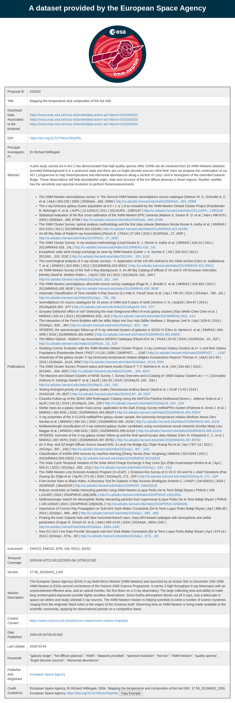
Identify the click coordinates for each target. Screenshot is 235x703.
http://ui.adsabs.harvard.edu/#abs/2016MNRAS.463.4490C (139, 334)
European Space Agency (47, 674)
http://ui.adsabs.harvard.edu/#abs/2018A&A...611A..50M (123, 362)
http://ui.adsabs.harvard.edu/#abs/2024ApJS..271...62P (179, 476)
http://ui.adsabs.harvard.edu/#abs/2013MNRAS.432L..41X (153, 316)
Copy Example (131, 693)
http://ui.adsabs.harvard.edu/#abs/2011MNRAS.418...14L (115, 247)
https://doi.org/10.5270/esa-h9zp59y (55, 138)
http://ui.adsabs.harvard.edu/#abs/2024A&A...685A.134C (79, 527)
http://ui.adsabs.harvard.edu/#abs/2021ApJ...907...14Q (110, 449)
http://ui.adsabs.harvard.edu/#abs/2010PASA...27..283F (78, 238)
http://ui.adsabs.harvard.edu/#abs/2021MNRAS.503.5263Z (118, 458)
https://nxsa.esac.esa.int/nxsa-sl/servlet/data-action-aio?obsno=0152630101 (84, 115)
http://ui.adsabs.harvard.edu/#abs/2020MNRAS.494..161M (177, 421)
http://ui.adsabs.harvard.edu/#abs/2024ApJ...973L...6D (120, 536)
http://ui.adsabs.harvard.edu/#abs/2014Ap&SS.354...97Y (114, 307)
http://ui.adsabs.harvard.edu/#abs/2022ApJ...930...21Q (132, 467)
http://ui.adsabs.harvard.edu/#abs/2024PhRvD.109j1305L (140, 495)
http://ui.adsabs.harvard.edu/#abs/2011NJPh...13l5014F (183, 210)
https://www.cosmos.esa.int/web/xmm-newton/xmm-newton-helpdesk (79, 620)
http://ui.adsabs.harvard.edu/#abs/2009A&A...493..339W (156, 201)
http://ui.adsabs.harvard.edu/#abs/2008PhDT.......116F (186, 353)
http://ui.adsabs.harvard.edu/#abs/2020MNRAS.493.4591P (159, 412)
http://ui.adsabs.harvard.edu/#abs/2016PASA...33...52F (78, 343)
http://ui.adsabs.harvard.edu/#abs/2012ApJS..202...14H (78, 279)
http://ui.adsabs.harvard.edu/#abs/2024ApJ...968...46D (120, 513)
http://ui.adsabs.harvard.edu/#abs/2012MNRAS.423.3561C (172, 265)
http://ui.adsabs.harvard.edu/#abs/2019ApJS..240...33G (78, 385)
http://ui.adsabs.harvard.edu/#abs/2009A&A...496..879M (123, 220)
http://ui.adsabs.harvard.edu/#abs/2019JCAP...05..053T (111, 394)
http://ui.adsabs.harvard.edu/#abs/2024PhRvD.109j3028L (147, 504)
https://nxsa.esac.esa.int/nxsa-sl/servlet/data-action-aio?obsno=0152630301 (84, 124)
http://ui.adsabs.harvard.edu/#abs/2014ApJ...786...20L (77, 298)
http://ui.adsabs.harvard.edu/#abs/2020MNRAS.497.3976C (159, 440)
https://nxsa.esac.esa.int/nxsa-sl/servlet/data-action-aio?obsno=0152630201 (84, 119)
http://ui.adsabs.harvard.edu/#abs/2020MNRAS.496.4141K (180, 431)
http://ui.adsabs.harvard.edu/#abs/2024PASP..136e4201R (116, 485)
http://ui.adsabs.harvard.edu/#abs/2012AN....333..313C (111, 256)
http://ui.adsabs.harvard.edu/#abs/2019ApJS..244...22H (144, 403)
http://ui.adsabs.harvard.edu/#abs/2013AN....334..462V (110, 371)
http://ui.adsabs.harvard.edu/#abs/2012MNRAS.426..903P (117, 288)
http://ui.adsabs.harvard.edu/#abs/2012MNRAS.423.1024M (145, 229)
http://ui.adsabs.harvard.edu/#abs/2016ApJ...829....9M (109, 325)
